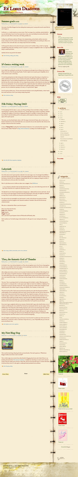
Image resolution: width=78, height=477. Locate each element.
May (61, 129)
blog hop (7, 366)
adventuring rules (64, 183)
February (62, 147)
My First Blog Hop (11, 333)
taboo (60, 341)
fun (60, 246)
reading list (62, 307)
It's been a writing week (13, 64)
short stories (62, 322)
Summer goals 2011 (10, 21)
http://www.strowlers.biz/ (23, 128)
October (62, 119)
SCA (60, 317)
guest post (62, 253)
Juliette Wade (63, 271)
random (61, 305)
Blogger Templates (9, 468)
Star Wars (61, 332)
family (61, 228)
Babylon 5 (61, 195)
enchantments (63, 221)
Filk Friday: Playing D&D (14, 104)
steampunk (62, 334)
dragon (61, 219)
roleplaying (19, 160)
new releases (62, 285)
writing (17, 55)
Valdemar (61, 344)
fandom (61, 229)
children (10, 250)
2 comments (26, 171)
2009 (60, 153)
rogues (61, 310)
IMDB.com (35, 183)
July (61, 125)
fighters (7, 324)
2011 (60, 117)
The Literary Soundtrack (18, 360)
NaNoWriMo (62, 283)
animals (61, 187)
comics (61, 209)
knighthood (62, 273)
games (61, 248)
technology (62, 343)
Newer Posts (5, 374)
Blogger (68, 447)
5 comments (25, 335)
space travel (62, 326)
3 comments (26, 23)
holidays (61, 261)
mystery (61, 282)
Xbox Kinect (20, 467)
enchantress (62, 223)
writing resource (64, 349)
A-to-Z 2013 (61, 180)
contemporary (63, 211)
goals (14, 55)
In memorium (62, 266)
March (62, 145)
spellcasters (62, 327)
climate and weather (64, 207)
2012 (60, 115)
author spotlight (64, 192)
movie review (20, 250)
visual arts (62, 346)
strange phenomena (64, 336)
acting (61, 182)
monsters (61, 277)
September (63, 121)
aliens (61, 185)
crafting (11, 55)
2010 (60, 151)
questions (62, 299)
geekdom (61, 249)
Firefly (61, 239)
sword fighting (63, 339)
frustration (62, 244)
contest (61, 212)
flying (61, 241)
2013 (60, 113)
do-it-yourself (63, 217)
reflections (8, 95)
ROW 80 (60, 315)
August (62, 123)
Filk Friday (10, 160)
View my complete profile (63, 66)
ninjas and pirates (64, 287)
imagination (14, 160)
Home (25, 373)
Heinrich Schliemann (65, 256)
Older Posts (46, 374)
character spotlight (64, 204)
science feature (63, 319)
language (62, 275)
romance (61, 314)
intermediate (15, 250)
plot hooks (62, 295)
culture (61, 216)
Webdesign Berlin (14, 467)
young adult (62, 351)
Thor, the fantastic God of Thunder (19, 259)
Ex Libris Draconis (21, 9)
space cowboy (62, 324)
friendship (62, 243)
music (60, 280)
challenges (62, 200)
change (7, 250)
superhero (16, 324)
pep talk (61, 294)
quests (61, 300)
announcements (63, 188)
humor (61, 263)
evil (60, 224)
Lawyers (9, 467)
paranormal (62, 290)
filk (6, 160)
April (61, 143)
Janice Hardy (62, 270)
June (61, 127)
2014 (60, 111)
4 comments (26, 106)
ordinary (61, 289)
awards (61, 194)
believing (8, 55)
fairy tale (61, 226)
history (61, 260)
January (62, 149)
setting (61, 320)
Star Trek (61, 331)
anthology (62, 190)
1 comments (26, 66)
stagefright (62, 329)
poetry (61, 297)
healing (61, 254)
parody (61, 292)
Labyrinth (6, 169)
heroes (61, 258)
